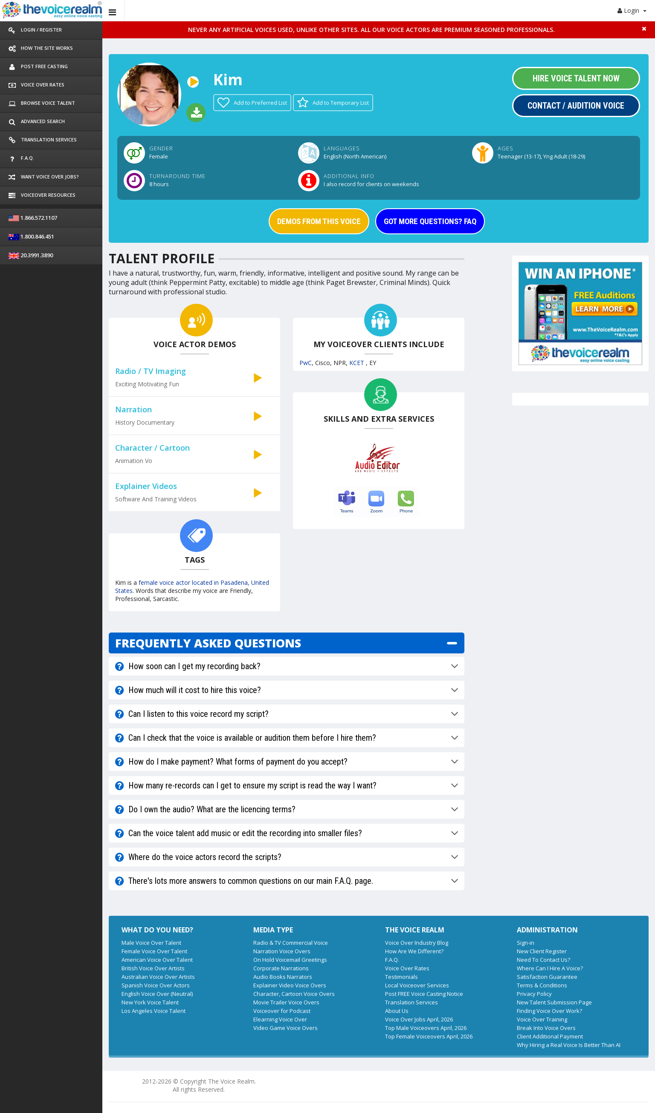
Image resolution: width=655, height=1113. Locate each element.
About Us (397, 1011)
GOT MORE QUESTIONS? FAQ (430, 221)
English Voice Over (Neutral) (157, 994)
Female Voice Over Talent (154, 951)
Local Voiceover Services (417, 985)
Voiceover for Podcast (281, 1011)
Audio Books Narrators (282, 977)
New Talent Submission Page (554, 1002)
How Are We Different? (414, 951)
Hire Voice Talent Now (576, 78)
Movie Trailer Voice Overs (286, 1002)
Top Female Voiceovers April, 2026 (428, 1036)
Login (631, 10)
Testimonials (401, 977)
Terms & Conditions (542, 985)
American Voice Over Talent (157, 959)
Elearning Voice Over (280, 1019)
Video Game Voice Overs (285, 1028)
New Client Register (542, 951)
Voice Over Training (542, 1019)
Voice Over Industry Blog (416, 942)
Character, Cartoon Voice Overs (294, 994)
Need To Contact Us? (543, 959)
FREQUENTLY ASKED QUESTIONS (208, 643)
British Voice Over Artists (153, 968)
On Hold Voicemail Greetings (290, 959)
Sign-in (525, 942)
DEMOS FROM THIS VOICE (319, 221)
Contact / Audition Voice (575, 106)
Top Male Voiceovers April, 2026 (426, 1028)
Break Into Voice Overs (546, 1028)
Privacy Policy (534, 994)
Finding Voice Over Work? (549, 1011)
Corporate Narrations (281, 968)
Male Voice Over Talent (151, 942)
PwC (305, 363)
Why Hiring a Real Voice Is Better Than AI (568, 1045)
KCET (357, 363)
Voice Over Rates (407, 968)
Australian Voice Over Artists (158, 977)
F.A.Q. (392, 959)
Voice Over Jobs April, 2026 (419, 1019)
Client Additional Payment (550, 1036)
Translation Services (411, 1002)
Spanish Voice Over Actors (156, 985)
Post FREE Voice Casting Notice (424, 994)
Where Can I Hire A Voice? (550, 968)
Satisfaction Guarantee (547, 977)
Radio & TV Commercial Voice (290, 942)
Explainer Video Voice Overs (289, 985)
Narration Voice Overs (281, 951)
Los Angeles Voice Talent (153, 1011)
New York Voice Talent (150, 1002)
